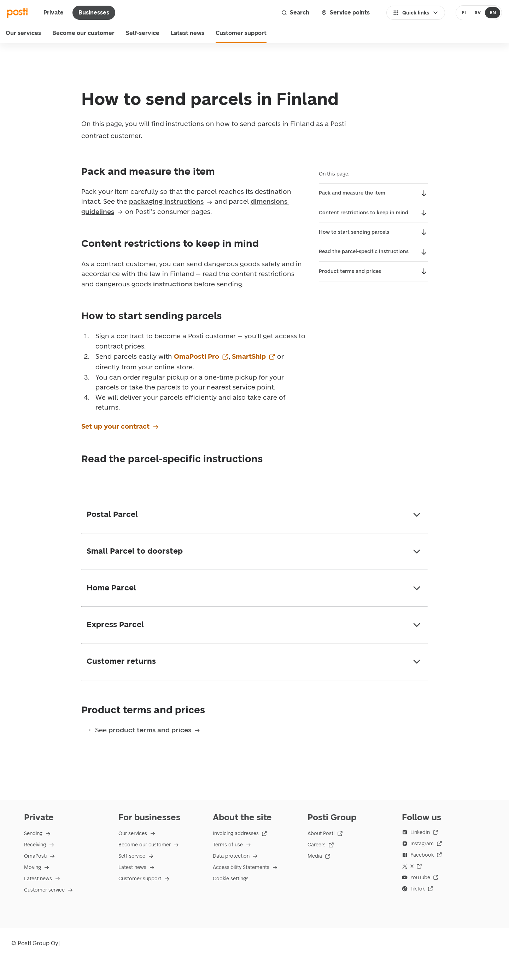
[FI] (463, 12)
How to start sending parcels (354, 232)
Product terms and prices (350, 271)
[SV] (477, 12)
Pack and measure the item (352, 193)
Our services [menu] (23, 33)
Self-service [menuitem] (142, 33)
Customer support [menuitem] (241, 33)
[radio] (463, 12)
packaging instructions (171, 201)
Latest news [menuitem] (187, 33)
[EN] (492, 12)
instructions (172, 284)
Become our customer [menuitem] (83, 33)
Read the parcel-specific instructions (364, 252)
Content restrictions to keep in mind (363, 213)
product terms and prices (154, 730)
